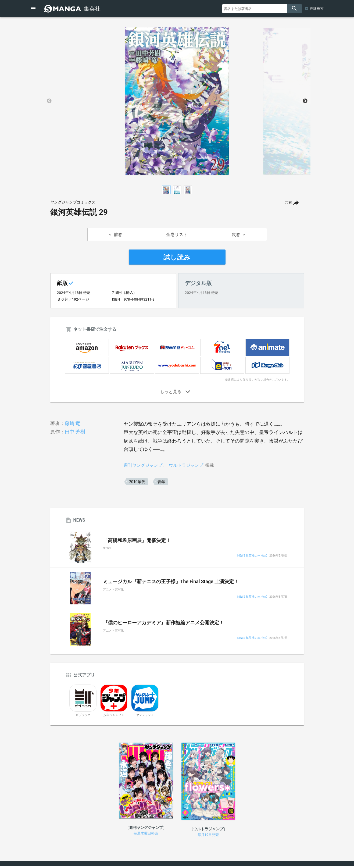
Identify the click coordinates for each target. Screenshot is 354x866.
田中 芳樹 (75, 431)
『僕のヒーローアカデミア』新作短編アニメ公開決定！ (163, 622)
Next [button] (305, 101)
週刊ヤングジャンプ (143, 465)
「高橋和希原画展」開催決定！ (137, 540)
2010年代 (137, 482)
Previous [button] (49, 101)
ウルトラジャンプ (186, 465)
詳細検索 (317, 8)
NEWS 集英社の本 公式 (252, 555)
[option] (177, 101)
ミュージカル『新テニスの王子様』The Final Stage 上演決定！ (171, 581)
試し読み (177, 257)
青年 (161, 482)
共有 (288, 203)
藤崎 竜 (72, 423)
